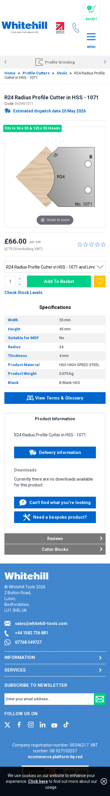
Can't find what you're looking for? (55, 503)
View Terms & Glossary (55, 398)
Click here (38, 781)
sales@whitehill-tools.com (41, 623)
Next (105, 62)
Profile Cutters (36, 73)
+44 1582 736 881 (31, 633)
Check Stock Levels (23, 292)
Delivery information (55, 452)
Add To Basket (59, 281)
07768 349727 (28, 642)
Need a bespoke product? (55, 517)
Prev (5, 62)
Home (10, 73)
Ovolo (62, 73)
